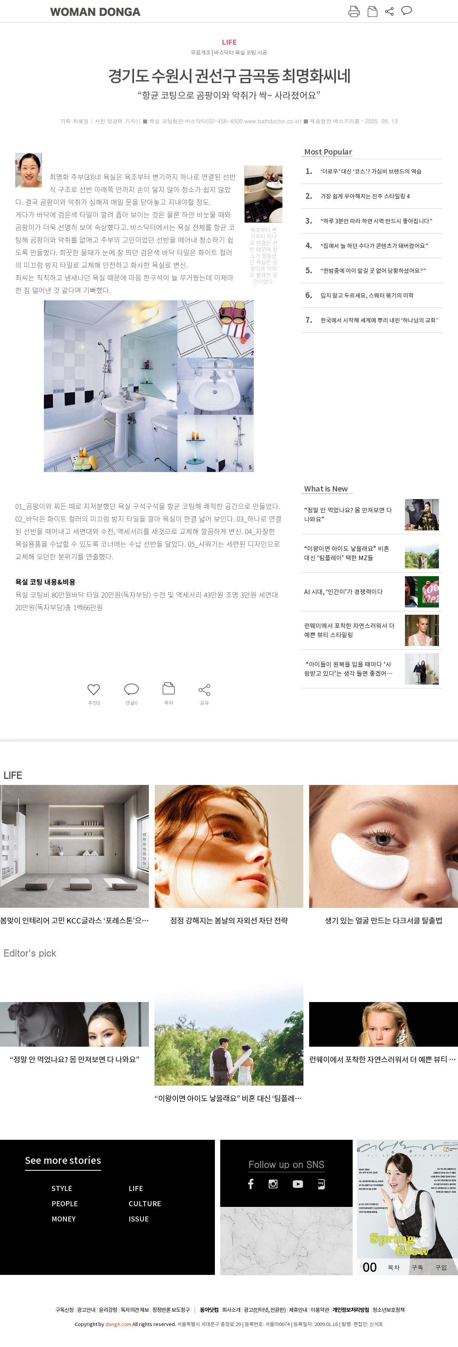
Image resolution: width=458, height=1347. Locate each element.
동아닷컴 (209, 1310)
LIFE (229, 42)
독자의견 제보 (135, 1310)
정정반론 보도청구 (171, 1310)
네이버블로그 (321, 1184)
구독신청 (64, 1310)
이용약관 (320, 1310)
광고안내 (86, 1310)
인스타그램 (273, 1184)
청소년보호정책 (389, 1310)
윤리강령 (108, 1310)
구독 (417, 1267)
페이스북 (250, 1184)
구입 (441, 1267)
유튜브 (298, 1184)
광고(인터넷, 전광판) (264, 1310)
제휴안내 (298, 1310)
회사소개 (231, 1310)
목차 (393, 1267)
